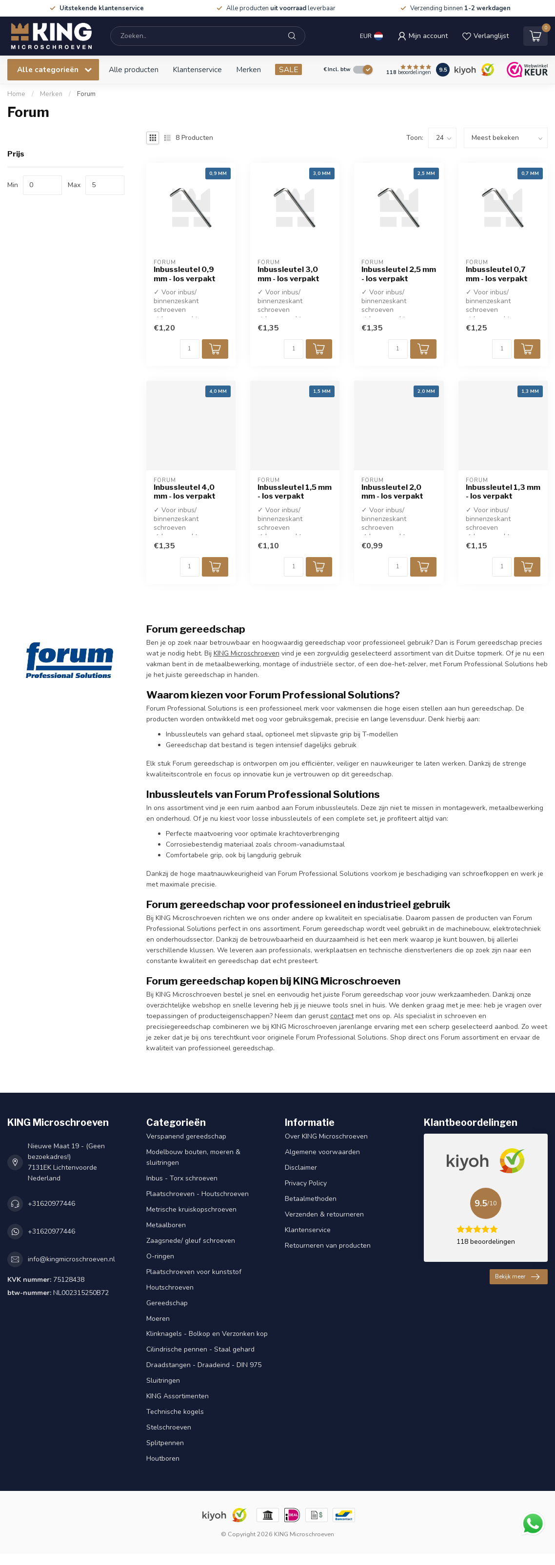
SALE (288, 69)
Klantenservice (197, 69)
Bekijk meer (517, 1277)
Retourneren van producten (328, 1245)
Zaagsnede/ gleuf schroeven (190, 1240)
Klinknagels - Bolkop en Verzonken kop (207, 1333)
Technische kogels (175, 1411)
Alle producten (134, 69)
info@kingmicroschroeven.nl (71, 1259)
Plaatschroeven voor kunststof (193, 1271)
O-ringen (160, 1256)
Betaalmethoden (311, 1198)
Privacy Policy (306, 1183)
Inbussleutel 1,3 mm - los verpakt (503, 492)
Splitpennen (165, 1443)
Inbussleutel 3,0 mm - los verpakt (288, 274)
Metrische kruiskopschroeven (191, 1209)
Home (16, 94)
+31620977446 (51, 1203)
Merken (248, 69)
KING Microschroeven (246, 653)
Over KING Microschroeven (326, 1136)
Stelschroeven (168, 1427)
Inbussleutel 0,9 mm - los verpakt (185, 274)
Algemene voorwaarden (322, 1152)
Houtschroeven (170, 1287)
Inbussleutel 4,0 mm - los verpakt (185, 492)
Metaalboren (166, 1225)
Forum (86, 94)
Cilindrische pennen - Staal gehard (200, 1349)
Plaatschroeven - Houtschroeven (197, 1193)
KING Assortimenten (177, 1396)
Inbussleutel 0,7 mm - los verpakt (497, 274)
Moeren (158, 1318)
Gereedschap (167, 1303)
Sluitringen (163, 1380)
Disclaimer (301, 1167)
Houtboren (162, 1458)
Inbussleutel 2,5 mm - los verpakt (398, 274)
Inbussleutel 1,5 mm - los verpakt (295, 492)
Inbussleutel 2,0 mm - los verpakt (392, 492)
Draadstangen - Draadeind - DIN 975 (203, 1365)
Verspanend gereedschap (186, 1136)
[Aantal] (189, 349)
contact (342, 1016)
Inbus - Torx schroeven (182, 1178)
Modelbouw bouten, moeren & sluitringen (193, 1157)
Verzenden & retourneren (324, 1214)
